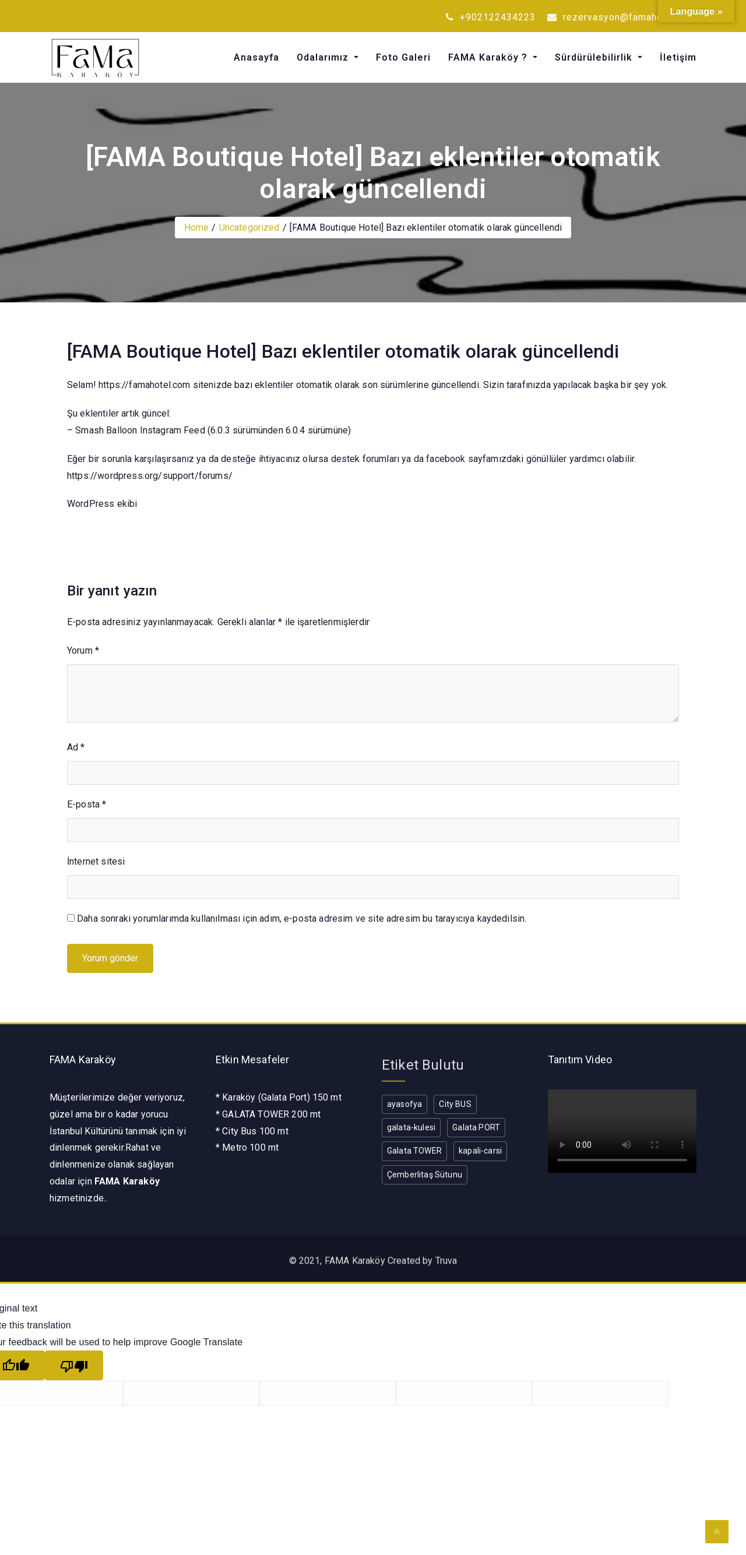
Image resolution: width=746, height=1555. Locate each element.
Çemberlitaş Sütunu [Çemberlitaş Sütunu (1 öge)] (424, 1174)
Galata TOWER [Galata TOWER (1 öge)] (414, 1150)
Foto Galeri (403, 57)
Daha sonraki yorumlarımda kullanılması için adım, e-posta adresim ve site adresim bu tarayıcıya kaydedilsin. (301, 918)
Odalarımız (324, 57)
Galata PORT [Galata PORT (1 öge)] (476, 1127)
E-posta (86, 804)
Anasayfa (256, 57)
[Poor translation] (74, 1365)
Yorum (83, 650)
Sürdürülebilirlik (595, 57)
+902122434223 (491, 17)
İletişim (678, 57)
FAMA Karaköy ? (489, 57)
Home (196, 227)
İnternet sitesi (96, 861)
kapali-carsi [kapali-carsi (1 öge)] (480, 1150)
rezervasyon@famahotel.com (621, 17)
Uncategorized (249, 227)
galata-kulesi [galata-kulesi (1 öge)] (411, 1127)
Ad (76, 747)
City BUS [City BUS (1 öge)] (455, 1104)
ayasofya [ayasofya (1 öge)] (404, 1104)
